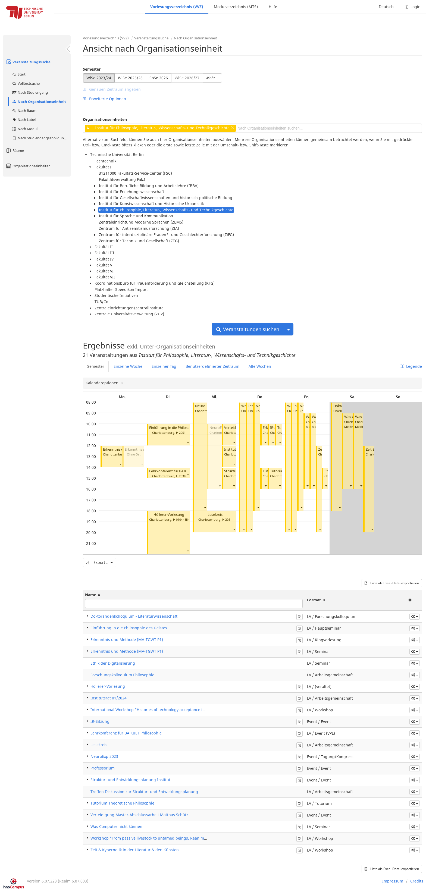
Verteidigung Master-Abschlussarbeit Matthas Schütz (139, 814)
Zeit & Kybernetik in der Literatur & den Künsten (134, 849)
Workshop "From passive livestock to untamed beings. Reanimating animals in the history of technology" (186, 838)
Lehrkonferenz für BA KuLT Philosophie (180, 471)
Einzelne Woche (128, 366)
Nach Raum (24, 110)
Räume (14, 150)
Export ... (99, 562)
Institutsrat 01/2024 (108, 698)
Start (19, 74)
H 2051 (181, 433)
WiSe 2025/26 (130, 77)
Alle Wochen (260, 366)
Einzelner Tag (164, 366)
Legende (411, 366)
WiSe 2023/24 (98, 77)
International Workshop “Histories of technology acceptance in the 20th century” (164, 709)
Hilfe (273, 6)
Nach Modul (24, 128)
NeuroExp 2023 (104, 756)
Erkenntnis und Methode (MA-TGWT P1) (126, 639)
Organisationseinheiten (28, 166)
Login (413, 6)
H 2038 (181, 476)
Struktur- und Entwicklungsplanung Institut (130, 779)
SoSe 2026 (158, 77)
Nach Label (24, 119)
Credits (416, 881)
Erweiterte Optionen (104, 98)
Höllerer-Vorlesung (169, 514)
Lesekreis (215, 514)
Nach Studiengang (30, 92)
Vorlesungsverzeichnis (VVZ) (176, 6)
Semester (92, 69)
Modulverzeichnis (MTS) (236, 6)
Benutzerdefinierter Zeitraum (212, 366)
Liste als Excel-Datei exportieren (392, 583)
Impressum (392, 881)
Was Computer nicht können (116, 826)
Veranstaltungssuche (28, 61)
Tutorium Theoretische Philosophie (122, 803)
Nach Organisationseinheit (39, 101)
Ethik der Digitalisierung (112, 663)
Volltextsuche (26, 83)
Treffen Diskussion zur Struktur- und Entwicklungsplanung (144, 791)
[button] (120, 464)
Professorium (102, 768)
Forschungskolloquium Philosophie (122, 674)
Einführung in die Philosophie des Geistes (182, 427)
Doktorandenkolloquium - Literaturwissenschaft (133, 616)
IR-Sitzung (99, 721)
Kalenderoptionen (103, 382)
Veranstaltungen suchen (247, 329)
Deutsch (386, 6)
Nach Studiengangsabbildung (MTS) (41, 138)
